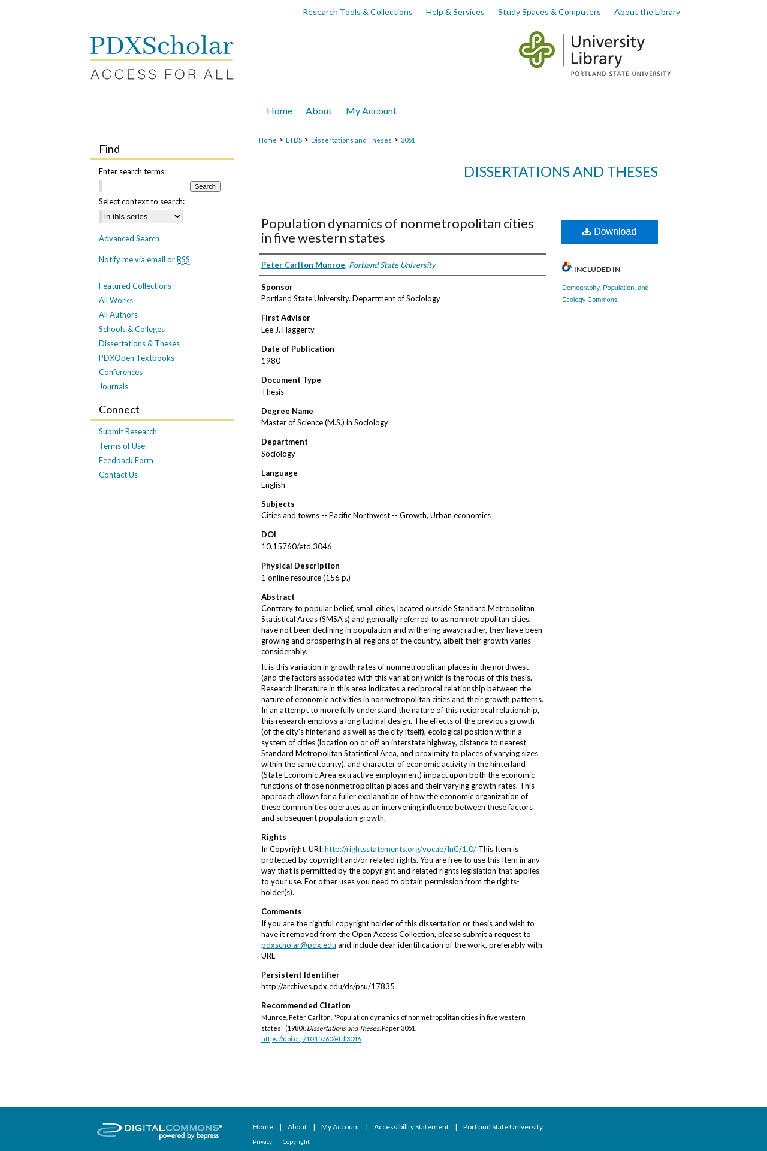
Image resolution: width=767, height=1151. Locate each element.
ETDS (294, 140)
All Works (116, 300)
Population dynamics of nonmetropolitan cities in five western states (397, 230)
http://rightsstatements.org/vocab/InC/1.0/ (400, 849)
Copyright (296, 1141)
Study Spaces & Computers (549, 12)
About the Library (647, 12)
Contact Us (118, 474)
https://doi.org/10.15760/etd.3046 (311, 1039)
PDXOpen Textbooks (136, 357)
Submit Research (128, 431)
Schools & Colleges (132, 329)
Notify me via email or (144, 259)
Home (268, 140)
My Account (341, 1126)
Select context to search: (142, 201)
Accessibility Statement (412, 1126)
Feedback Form (126, 460)
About (298, 1126)
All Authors (118, 314)
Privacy (263, 1141)
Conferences (121, 372)
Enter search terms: (132, 171)
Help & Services (455, 12)
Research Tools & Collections (358, 12)
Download (609, 231)
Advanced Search (129, 238)
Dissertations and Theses (351, 140)
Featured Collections (135, 286)
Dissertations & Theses (139, 343)
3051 (408, 140)
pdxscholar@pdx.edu (298, 945)
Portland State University (503, 1126)
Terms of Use (122, 446)
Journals (113, 386)
